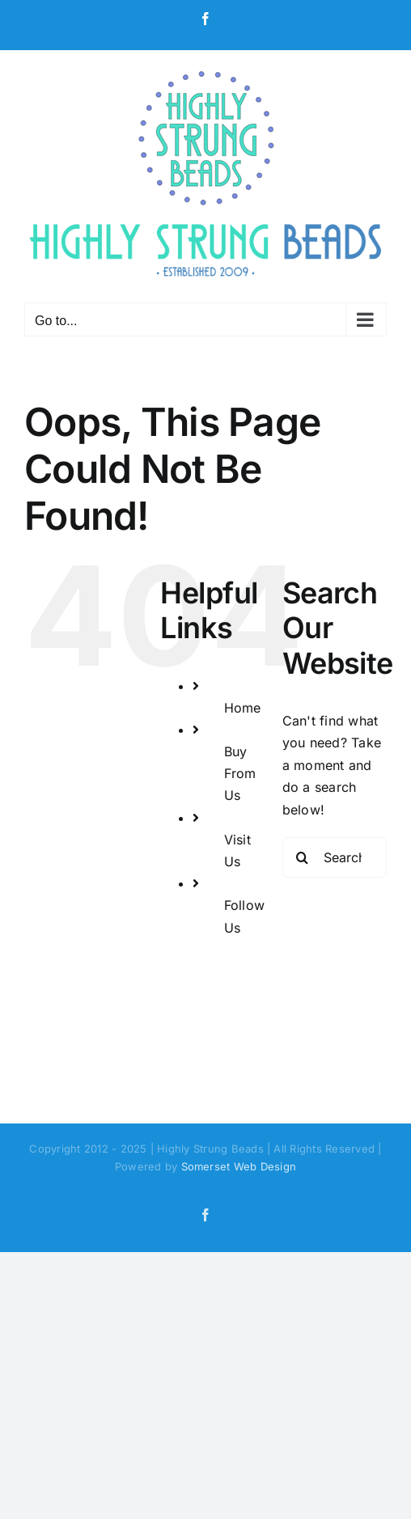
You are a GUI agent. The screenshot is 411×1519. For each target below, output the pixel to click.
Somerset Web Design (239, 1166)
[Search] (302, 857)
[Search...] (334, 857)
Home (242, 708)
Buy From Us (240, 773)
